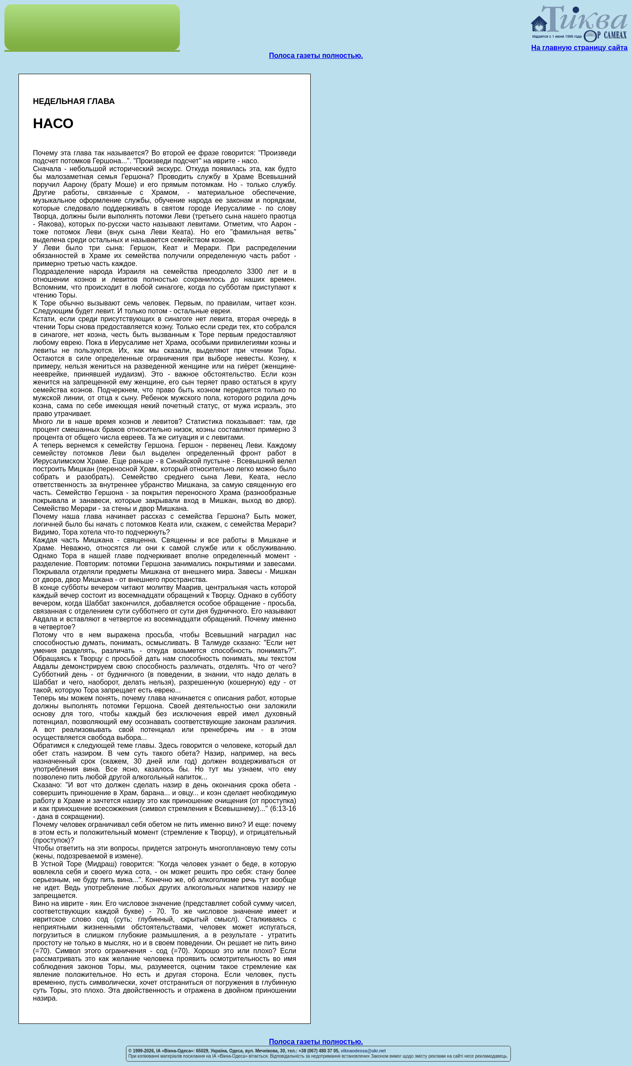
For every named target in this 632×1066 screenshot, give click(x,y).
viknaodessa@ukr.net (363, 1050)
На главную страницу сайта (579, 47)
